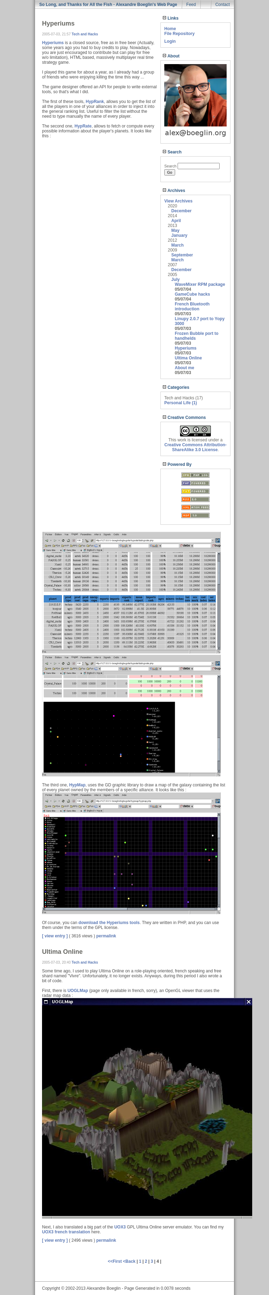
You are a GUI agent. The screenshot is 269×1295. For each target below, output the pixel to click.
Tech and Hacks (85, 34)
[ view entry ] (55, 936)
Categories (176, 387)
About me (184, 367)
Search (172, 152)
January (179, 235)
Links (171, 18)
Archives (174, 190)
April (176, 220)
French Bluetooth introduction (192, 306)
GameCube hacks (192, 294)
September (182, 255)
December (181, 210)
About (171, 56)
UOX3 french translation (66, 1231)
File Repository (179, 33)
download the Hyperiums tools (109, 922)
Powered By (177, 464)
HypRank (95, 101)
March (177, 245)
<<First (115, 1261)
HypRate (83, 126)
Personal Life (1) (180, 402)
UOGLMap (78, 990)
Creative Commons (184, 417)
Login (170, 41)
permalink (106, 936)
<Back (130, 1261)
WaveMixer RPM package (200, 284)
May (175, 230)
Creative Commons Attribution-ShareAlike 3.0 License (195, 447)
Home (170, 28)
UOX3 (120, 1227)
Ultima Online (188, 358)
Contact (222, 4)
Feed (191, 4)
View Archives (178, 201)
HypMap (77, 785)
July (175, 279)
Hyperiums (185, 348)
